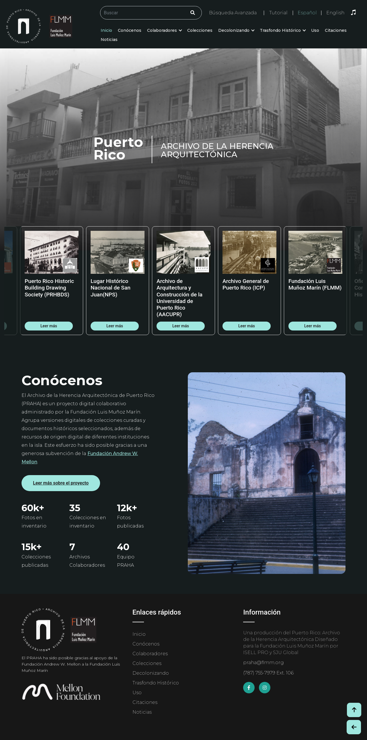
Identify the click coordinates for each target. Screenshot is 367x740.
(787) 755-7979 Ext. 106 (268, 673)
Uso (315, 30)
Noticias (109, 39)
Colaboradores (162, 30)
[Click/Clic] (192, 12)
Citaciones (336, 30)
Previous (13, 280)
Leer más (48, 326)
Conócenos (129, 30)
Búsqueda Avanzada (233, 12)
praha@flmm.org (263, 662)
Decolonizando (233, 30)
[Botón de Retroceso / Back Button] (354, 727)
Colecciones (199, 30)
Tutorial (278, 12)
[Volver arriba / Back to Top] (354, 710)
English (335, 13)
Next (354, 280)
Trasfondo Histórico (280, 30)
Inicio (106, 30)
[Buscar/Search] (151, 12)
